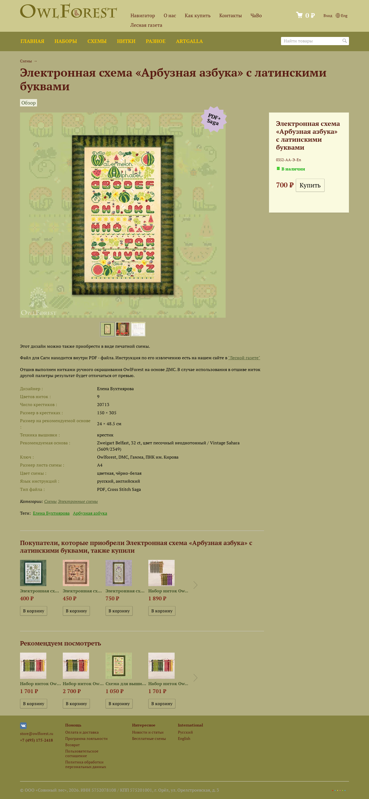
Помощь (73, 725)
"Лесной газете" (244, 358)
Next (195, 585)
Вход (327, 15)
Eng (341, 15)
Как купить (198, 15)
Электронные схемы (78, 501)
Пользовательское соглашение (81, 753)
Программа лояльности (86, 738)
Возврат (72, 744)
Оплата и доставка (82, 732)
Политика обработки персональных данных (85, 764)
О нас (170, 15)
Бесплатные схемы (149, 738)
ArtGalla (189, 41)
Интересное (143, 725)
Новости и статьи (148, 732)
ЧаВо (256, 15)
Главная (32, 41)
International (190, 725)
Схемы (97, 41)
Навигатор (142, 15)
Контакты (230, 15)
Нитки (126, 41)
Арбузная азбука (90, 513)
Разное (156, 41)
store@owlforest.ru (36, 733)
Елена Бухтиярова (51, 513)
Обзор (28, 103)
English (184, 738)
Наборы (66, 41)
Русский (185, 732)
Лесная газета (146, 25)
